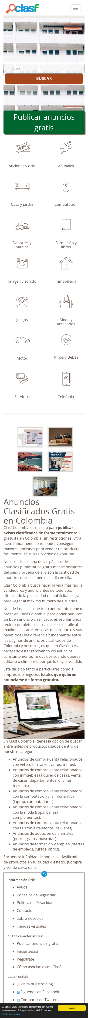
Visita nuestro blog (35, 983)
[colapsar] (76, 8)
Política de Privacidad (35, 902)
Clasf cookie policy (11, 1014)
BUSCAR (44, 78)
